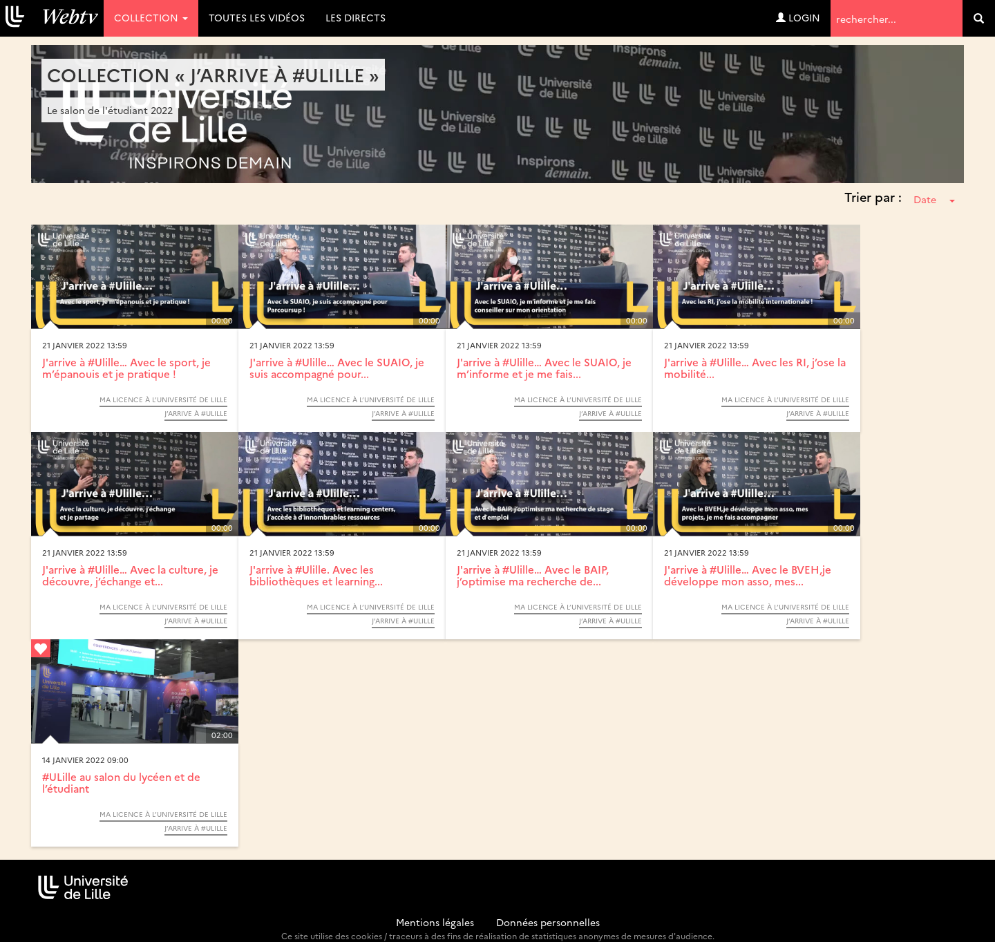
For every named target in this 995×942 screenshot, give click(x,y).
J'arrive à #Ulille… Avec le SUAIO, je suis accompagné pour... (336, 368)
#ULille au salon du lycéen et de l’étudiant (121, 782)
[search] (979, 18)
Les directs (355, 17)
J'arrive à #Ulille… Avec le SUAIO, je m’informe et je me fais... (544, 368)
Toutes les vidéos (257, 17)
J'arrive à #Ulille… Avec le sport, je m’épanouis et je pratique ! (126, 368)
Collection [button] (151, 17)
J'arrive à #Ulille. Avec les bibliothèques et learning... (316, 575)
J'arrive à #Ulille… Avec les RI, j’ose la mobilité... (755, 368)
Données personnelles (548, 922)
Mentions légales (435, 922)
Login (798, 17)
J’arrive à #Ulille (195, 413)
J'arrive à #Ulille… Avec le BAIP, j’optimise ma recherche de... (533, 575)
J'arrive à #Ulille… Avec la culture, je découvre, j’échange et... (130, 575)
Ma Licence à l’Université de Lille (163, 399)
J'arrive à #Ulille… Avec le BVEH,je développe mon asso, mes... (747, 575)
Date (934, 199)
